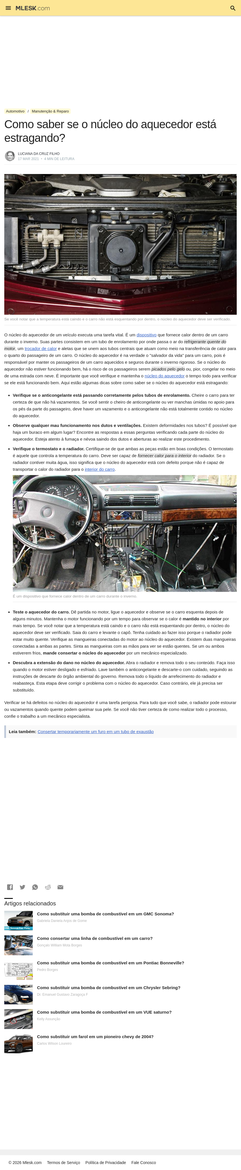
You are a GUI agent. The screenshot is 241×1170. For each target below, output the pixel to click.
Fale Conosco (143, 1162)
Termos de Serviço (63, 1162)
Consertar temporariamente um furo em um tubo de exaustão (96, 731)
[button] (10, 887)
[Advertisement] (120, 62)
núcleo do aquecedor (165, 375)
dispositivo (146, 334)
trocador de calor (41, 348)
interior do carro (100, 469)
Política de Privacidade (105, 1162)
